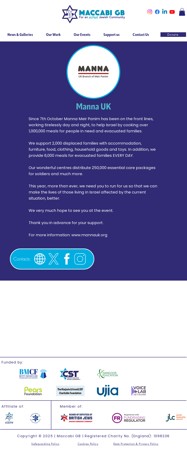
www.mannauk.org (89, 235)
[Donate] (173, 34)
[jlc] (175, 418)
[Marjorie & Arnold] (70, 391)
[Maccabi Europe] (9, 418)
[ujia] (107, 391)
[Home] (93, 14)
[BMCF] (33, 374)
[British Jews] (76, 418)
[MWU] (35, 418)
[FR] (128, 418)
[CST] (70, 374)
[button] (182, 12)
